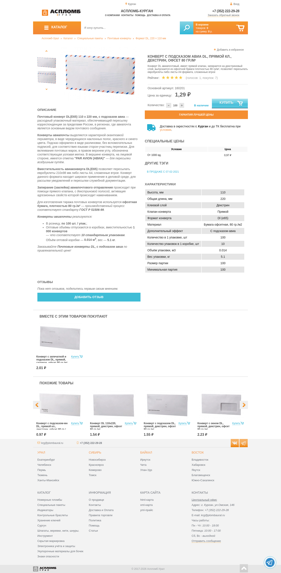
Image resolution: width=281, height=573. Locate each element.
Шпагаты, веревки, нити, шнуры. (58, 530)
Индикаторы (45, 510)
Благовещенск (201, 475)
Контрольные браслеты (52, 515)
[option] (100, 74)
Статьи (93, 530)
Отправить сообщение (206, 541)
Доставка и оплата (158, 15)
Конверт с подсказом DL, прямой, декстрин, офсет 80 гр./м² (160, 426)
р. (210, 31)
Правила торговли (100, 515)
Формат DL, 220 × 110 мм (151, 38)
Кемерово (95, 470)
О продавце (96, 499)
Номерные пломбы (49, 499)
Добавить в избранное (230, 49)
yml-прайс (146, 510)
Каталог (68, 38)
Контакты (127, 15)
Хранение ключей (48, 520)
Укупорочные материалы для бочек (60, 551)
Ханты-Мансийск (48, 480)
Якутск (196, 470)
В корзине (202, 24)
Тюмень (42, 475)
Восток (198, 452)
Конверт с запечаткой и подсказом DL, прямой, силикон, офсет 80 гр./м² (51, 359)
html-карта (147, 499)
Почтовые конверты (119, 38)
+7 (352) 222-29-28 (225, 11)
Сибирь (95, 452)
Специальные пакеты (90, 38)
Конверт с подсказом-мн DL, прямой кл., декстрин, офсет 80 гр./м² (51, 428)
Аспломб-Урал (50, 38)
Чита (143, 464)
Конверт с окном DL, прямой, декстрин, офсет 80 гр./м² (213, 426)
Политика (95, 520)
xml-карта (146, 505)
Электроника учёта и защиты (56, 546)
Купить (231, 103)
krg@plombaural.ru (52, 443)
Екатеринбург (46, 459)
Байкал (146, 452)
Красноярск (96, 464)
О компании (112, 15)
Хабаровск (198, 464)
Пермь (41, 470)
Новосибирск (97, 459)
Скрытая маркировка (50, 541)
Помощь (140, 15)
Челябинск (44, 464)
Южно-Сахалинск (203, 480)
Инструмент (45, 535)
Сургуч (41, 525)
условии (165, 129)
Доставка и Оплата (101, 510)
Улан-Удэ (146, 470)
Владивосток (200, 459)
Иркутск (145, 459)
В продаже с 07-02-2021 (163, 171)
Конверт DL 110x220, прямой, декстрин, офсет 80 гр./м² (106, 426)
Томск (92, 475)
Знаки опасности (48, 556)
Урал (41, 452)
